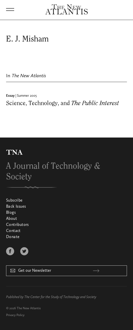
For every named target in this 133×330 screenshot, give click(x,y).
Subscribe (14, 201)
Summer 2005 (27, 96)
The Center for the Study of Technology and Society (60, 297)
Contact (13, 231)
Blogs (11, 213)
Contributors (17, 225)
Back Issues (16, 207)
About (11, 219)
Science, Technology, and (62, 103)
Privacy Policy (15, 315)
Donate (12, 237)
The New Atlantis (29, 308)
